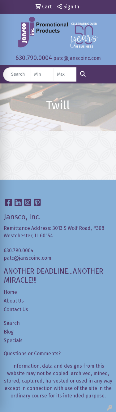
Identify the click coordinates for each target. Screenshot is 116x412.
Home (10, 292)
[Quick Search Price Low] (42, 74)
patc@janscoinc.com (77, 58)
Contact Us (16, 309)
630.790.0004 (33, 57)
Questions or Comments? (32, 353)
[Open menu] (103, 74)
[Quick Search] (17, 74)
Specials (13, 340)
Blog (9, 332)
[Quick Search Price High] (65, 74)
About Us (14, 301)
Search (12, 323)
